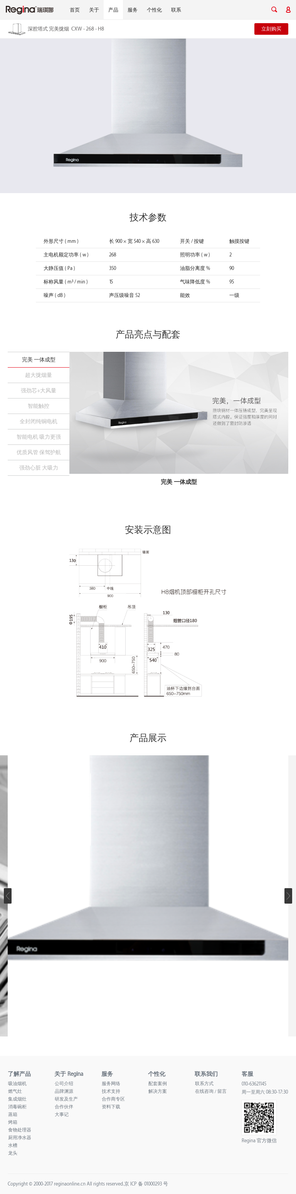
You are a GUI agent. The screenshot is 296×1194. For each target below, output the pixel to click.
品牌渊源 (64, 1091)
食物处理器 (19, 1130)
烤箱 (12, 1122)
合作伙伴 (64, 1106)
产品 (113, 10)
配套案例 (157, 1083)
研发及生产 (66, 1099)
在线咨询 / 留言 (211, 1091)
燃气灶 (15, 1091)
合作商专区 (113, 1099)
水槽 (12, 1145)
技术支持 (111, 1091)
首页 (75, 10)
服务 (133, 10)
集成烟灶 (17, 1099)
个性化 (154, 10)
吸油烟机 (17, 1083)
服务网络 (111, 1083)
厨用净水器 (19, 1137)
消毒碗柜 (17, 1106)
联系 (176, 10)
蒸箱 (12, 1114)
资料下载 (111, 1106)
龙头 (12, 1153)
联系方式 (204, 1083)
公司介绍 (64, 1083)
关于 (94, 10)
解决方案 (157, 1091)
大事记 (62, 1114)
